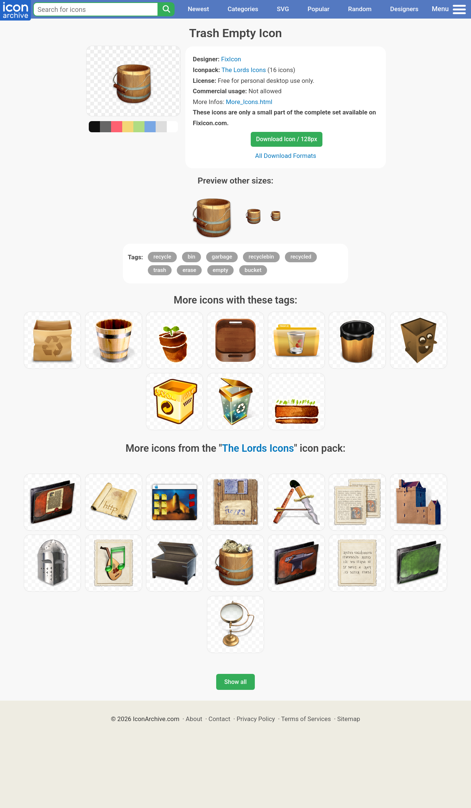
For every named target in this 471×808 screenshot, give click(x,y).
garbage (222, 256)
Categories (243, 9)
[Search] (166, 9)
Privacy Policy (256, 719)
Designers (404, 9)
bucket (253, 270)
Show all (235, 681)
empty (220, 270)
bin (191, 256)
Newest (198, 9)
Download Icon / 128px (286, 139)
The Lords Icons (243, 70)
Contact (219, 719)
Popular (318, 9)
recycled (300, 256)
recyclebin (261, 256)
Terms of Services (306, 719)
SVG (283, 9)
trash (159, 270)
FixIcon (231, 59)
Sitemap (348, 719)
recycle (162, 256)
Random (359, 9)
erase (189, 270)
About (194, 719)
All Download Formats (285, 155)
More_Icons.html (249, 102)
